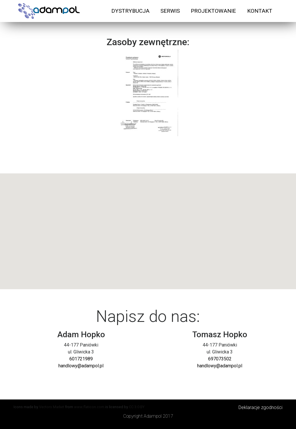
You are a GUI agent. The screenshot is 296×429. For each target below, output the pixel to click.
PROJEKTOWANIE (213, 11)
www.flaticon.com (89, 407)
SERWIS (170, 11)
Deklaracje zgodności (260, 407)
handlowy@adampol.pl (80, 365)
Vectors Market (51, 407)
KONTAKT (259, 11)
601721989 (81, 359)
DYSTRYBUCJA (130, 11)
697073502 (220, 359)
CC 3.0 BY (137, 407)
